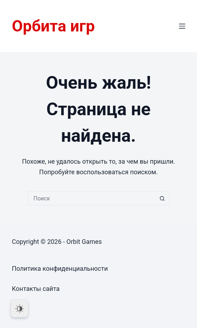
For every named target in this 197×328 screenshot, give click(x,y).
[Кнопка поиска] (162, 198)
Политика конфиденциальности (60, 268)
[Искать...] (91, 198)
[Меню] (182, 26)
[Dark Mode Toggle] (19, 308)
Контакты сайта (35, 288)
